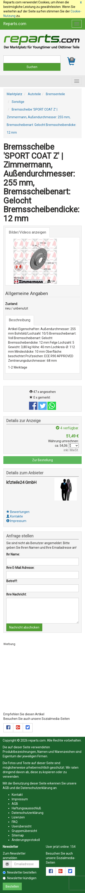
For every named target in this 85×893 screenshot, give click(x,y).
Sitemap (18, 835)
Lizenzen (18, 817)
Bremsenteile (55, 94)
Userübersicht (21, 826)
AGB (6, 788)
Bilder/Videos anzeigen (27, 232)
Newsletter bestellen (19, 872)
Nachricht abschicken (24, 627)
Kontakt (17, 794)
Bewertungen (17, 512)
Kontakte (14, 516)
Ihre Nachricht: (16, 594)
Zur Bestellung (42, 460)
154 (73, 846)
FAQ (15, 822)
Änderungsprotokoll (26, 840)
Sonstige (18, 102)
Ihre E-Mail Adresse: (20, 567)
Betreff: (12, 581)
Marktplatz (14, 94)
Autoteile (34, 94)
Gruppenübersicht (24, 831)
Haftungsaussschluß (26, 808)
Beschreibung (19, 320)
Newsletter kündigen (19, 878)
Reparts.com (14, 23)
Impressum (16, 521)
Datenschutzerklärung (36, 788)
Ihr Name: (13, 554)
